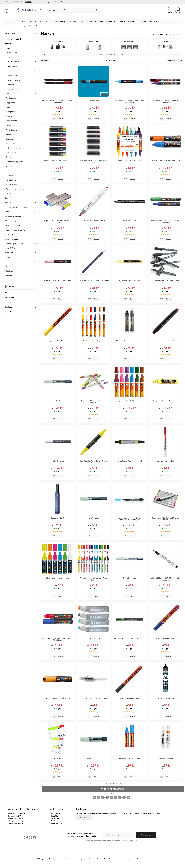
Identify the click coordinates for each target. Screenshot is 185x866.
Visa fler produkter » (112, 788)
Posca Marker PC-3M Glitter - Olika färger (129, 638)
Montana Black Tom (165, 758)
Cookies (54, 821)
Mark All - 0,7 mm (129, 578)
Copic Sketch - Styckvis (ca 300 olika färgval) (57, 221)
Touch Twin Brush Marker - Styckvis (93, 221)
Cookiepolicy (56, 818)
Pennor (180, 34)
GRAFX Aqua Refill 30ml (165, 698)
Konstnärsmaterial (155, 22)
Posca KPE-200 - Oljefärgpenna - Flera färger (93, 161)
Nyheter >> (65, 2)
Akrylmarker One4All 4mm (165, 638)
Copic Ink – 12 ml (57, 461)
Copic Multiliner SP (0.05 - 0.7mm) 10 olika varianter (165, 579)
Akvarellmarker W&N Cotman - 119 (129, 461)
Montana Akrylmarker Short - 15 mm (129, 341)
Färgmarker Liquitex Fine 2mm (129, 281)
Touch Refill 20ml (57, 518)
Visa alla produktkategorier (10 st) (111, 54)
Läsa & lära (142, 22)
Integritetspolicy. (131, 841)
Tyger (82, 22)
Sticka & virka (44, 22)
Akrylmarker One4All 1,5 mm (93, 341)
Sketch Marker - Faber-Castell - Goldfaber (93, 281)
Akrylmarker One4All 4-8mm (129, 758)
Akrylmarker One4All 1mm (129, 698)
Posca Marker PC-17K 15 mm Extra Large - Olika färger (57, 639)
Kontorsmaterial (111, 22)
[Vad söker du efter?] (74, 10)
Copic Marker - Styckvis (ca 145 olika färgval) (165, 519)
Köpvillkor (55, 816)
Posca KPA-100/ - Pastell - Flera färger (57, 161)
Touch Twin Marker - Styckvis (165, 341)
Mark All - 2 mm (93, 518)
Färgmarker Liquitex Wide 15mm (165, 401)
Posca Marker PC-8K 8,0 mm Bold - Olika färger (165, 161)
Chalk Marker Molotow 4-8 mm (57, 578)
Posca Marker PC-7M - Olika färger (57, 698)
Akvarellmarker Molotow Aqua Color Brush (93, 579)
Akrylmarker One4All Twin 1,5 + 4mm (129, 161)
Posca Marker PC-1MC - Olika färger (57, 281)
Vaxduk (122, 22)
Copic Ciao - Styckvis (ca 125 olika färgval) (93, 402)
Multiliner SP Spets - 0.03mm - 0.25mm (93, 698)
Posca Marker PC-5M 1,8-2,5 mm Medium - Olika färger (129, 101)
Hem (6, 26)
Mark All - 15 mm (93, 758)
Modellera (131, 22)
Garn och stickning (59, 22)
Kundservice (55, 813)
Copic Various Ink (93, 638)
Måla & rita (33, 22)
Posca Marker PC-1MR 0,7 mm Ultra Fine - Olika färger (57, 101)
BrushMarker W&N (129, 221)
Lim (101, 22)
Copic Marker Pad (57, 758)
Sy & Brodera (72, 22)
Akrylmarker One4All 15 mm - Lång (129, 401)
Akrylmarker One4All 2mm (57, 341)
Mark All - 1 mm (57, 401)
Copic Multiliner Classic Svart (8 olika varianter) (165, 282)
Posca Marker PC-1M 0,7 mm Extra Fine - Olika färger (165, 221)
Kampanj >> (76, 2)
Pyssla (24, 22)
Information (174, 2)
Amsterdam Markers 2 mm (165, 461)
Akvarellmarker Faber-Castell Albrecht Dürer (93, 462)
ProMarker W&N (93, 100)
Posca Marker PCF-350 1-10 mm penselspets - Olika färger (129, 519)
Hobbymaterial (92, 22)
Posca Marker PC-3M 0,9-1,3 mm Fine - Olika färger (165, 101)
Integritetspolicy (57, 823)
